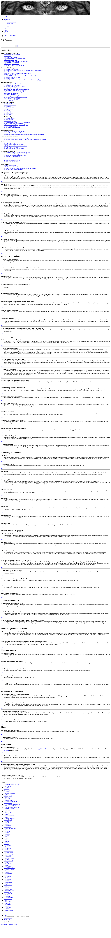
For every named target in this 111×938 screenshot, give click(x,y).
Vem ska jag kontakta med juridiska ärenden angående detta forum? (20, 168)
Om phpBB (6, 750)
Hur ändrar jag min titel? (9, 78)
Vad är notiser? (7, 111)
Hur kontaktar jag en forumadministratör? (13, 169)
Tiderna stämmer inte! (9, 72)
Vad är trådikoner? (8, 114)
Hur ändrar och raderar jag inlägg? (12, 85)
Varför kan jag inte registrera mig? (12, 57)
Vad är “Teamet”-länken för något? (12, 127)
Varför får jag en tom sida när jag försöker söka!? (15, 146)
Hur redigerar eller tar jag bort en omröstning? (15, 90)
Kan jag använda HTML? (10, 105)
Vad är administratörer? (9, 118)
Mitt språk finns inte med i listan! (12, 74)
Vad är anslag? (7, 110)
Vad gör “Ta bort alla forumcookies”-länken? (14, 65)
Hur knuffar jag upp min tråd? (11, 99)
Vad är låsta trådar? (8, 113)
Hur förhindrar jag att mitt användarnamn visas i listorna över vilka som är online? (23, 70)
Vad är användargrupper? (10, 121)
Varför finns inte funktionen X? (11, 167)
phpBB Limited (42, 748)
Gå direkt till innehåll (6, 16)
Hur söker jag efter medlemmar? (11, 147)
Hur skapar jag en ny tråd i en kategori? (13, 83)
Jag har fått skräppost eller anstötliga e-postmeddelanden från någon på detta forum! (24, 134)
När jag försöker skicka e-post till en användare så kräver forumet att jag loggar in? (23, 80)
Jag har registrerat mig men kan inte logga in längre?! (16, 61)
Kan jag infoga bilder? (9, 107)
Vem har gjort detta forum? (10, 165)
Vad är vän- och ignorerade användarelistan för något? (16, 138)
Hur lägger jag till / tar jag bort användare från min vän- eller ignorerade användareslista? (25, 139)
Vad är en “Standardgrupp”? (10, 126)
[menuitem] (11, 22)
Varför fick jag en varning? (10, 94)
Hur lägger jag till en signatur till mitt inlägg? (14, 86)
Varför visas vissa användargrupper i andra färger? (16, 125)
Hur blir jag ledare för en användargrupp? (13, 123)
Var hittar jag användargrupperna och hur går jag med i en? (18, 122)
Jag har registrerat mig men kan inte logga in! (14, 58)
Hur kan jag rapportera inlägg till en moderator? (15, 95)
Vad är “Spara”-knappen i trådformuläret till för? (15, 97)
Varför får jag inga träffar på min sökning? (14, 144)
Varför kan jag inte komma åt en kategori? (14, 91)
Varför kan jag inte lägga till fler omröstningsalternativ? (17, 89)
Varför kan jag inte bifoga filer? (11, 93)
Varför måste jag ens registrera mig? (12, 54)
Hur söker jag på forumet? (10, 143)
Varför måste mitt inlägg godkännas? (12, 98)
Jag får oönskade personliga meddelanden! (14, 132)
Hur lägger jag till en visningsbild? (12, 77)
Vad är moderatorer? (8, 119)
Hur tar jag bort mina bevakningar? (12, 156)
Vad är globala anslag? (9, 109)
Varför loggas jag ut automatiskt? (11, 64)
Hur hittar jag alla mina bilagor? (11, 161)
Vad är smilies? (7, 106)
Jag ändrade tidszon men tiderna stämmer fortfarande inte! (17, 73)
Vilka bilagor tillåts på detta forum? (12, 160)
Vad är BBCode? (8, 103)
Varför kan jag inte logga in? (10, 60)
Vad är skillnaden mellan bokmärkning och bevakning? (17, 152)
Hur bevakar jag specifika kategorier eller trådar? (15, 153)
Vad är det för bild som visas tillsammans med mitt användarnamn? (20, 76)
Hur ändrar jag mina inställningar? (12, 69)
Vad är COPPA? (7, 56)
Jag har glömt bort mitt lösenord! (11, 62)
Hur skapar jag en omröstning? (11, 87)
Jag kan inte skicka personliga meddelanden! (14, 131)
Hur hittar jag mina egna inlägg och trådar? (14, 148)
